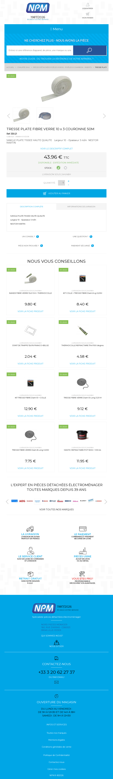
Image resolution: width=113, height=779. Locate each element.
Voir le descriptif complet (56, 148)
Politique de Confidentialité (56, 755)
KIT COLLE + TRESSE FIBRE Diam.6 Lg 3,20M (82, 293)
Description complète (31, 206)
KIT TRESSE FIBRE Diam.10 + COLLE (30, 398)
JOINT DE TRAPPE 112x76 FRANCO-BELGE (30, 345)
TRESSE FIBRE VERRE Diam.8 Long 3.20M (30, 450)
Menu (56, 29)
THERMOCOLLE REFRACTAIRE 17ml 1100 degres (82, 345)
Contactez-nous (56, 762)
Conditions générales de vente (56, 747)
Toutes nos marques (56, 733)
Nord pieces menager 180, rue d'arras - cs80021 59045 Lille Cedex (55, 627)
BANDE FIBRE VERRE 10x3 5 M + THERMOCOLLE (30, 293)
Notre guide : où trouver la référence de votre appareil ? (56, 58)
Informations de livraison (81, 206)
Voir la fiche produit (30, 311)
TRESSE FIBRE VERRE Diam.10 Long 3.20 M (82, 398)
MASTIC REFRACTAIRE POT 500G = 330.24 (82, 450)
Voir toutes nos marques (56, 509)
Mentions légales (56, 740)
